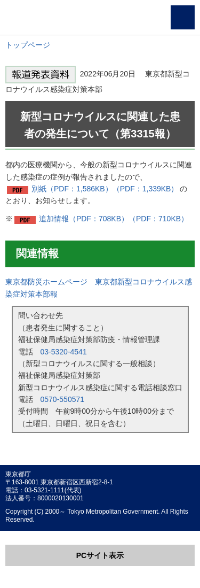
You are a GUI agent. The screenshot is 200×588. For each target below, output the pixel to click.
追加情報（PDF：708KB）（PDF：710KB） (113, 218)
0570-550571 (63, 399)
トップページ (27, 45)
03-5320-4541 (64, 351)
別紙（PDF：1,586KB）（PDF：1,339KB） (104, 188)
